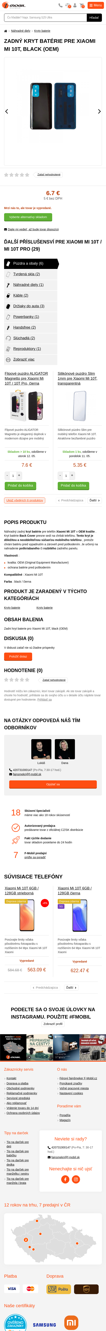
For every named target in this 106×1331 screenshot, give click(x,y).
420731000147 (35, 770)
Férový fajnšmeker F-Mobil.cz (78, 1078)
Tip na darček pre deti (18, 1144)
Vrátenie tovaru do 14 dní (23, 1108)
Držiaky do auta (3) (24, 306)
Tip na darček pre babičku (18, 1153)
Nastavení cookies (71, 1093)
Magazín (65, 1120)
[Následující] (99, 111)
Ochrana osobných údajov (23, 1113)
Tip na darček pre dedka (18, 1162)
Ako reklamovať (17, 1103)
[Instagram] (76, 1179)
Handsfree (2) (20, 328)
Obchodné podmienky (20, 1088)
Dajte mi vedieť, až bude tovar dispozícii (31, 229)
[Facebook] (65, 1179)
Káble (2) (16, 296)
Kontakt (11, 1078)
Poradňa (65, 1115)
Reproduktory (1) (23, 349)
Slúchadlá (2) (20, 338)
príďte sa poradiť (35, 857)
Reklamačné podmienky (22, 1093)
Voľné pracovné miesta (74, 1088)
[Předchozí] (6, 111)
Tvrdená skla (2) (22, 274)
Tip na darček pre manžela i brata (18, 1181)
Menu (96, 5)
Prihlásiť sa (44, 699)
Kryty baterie (42, 30)
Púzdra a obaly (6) (24, 264)
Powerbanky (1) (22, 317)
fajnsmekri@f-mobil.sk (25, 774)
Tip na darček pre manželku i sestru (18, 1171)
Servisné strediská (18, 1098)
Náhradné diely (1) (24, 285)
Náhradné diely (20, 30)
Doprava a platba (17, 1083)
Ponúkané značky (71, 1083)
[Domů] (5, 31)
